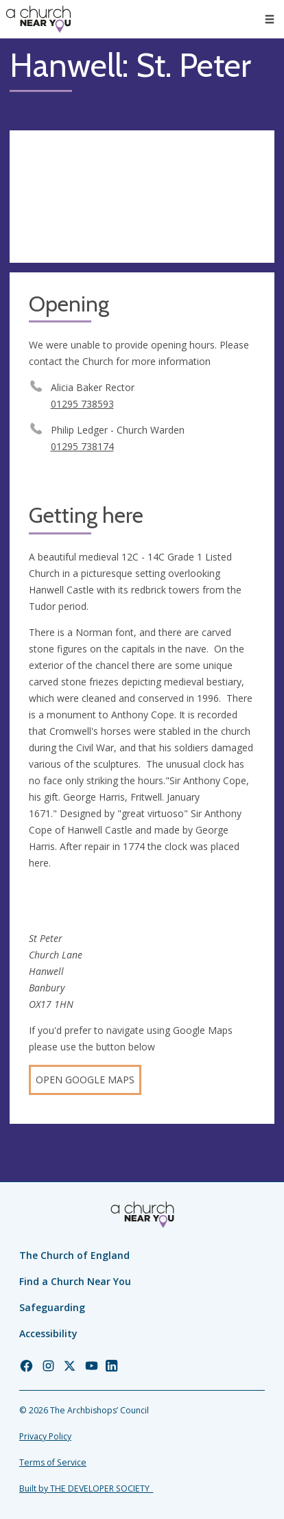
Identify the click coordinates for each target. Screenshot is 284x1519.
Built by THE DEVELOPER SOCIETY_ (86, 1488)
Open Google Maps (85, 1079)
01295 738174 (82, 446)
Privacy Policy (45, 1436)
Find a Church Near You (75, 1281)
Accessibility (48, 1333)
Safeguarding (52, 1307)
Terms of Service (52, 1462)
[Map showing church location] (142, 196)
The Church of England (74, 1255)
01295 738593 (82, 403)
